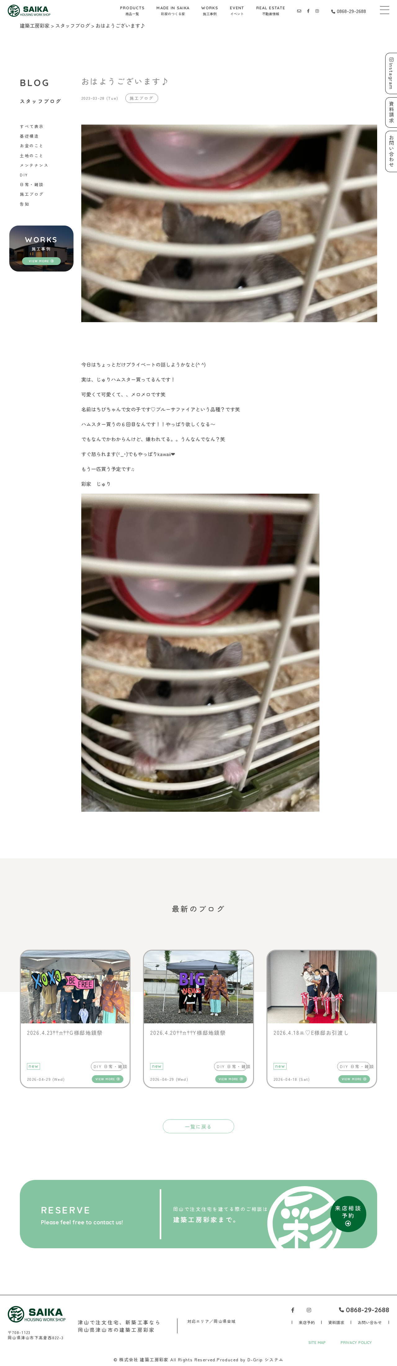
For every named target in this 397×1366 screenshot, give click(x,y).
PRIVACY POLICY (356, 1342)
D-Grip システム (265, 1359)
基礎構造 (29, 136)
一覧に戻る (198, 1126)
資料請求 (336, 1322)
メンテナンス (34, 165)
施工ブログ (32, 194)
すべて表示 (32, 126)
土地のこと (32, 155)
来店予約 (307, 1322)
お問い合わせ (370, 1322)
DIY (24, 175)
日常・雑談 (32, 184)
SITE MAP (317, 1342)
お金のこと (32, 145)
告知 (24, 204)
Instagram (391, 73)
